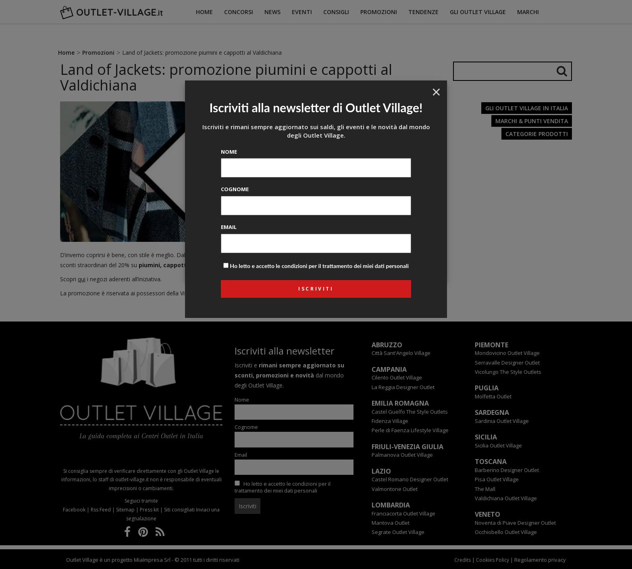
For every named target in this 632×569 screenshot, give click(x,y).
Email (229, 227)
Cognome (235, 189)
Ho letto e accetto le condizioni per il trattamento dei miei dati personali (319, 265)
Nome (229, 151)
